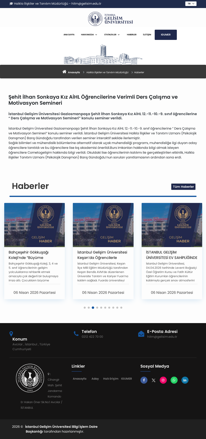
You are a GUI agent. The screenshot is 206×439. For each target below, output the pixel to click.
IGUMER (166, 34)
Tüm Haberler (183, 187)
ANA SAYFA (69, 34)
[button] (85, 308)
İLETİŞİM (147, 34)
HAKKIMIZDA (87, 34)
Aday (95, 379)
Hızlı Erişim (110, 379)
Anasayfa (79, 379)
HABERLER (131, 34)
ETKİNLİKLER (110, 34)
